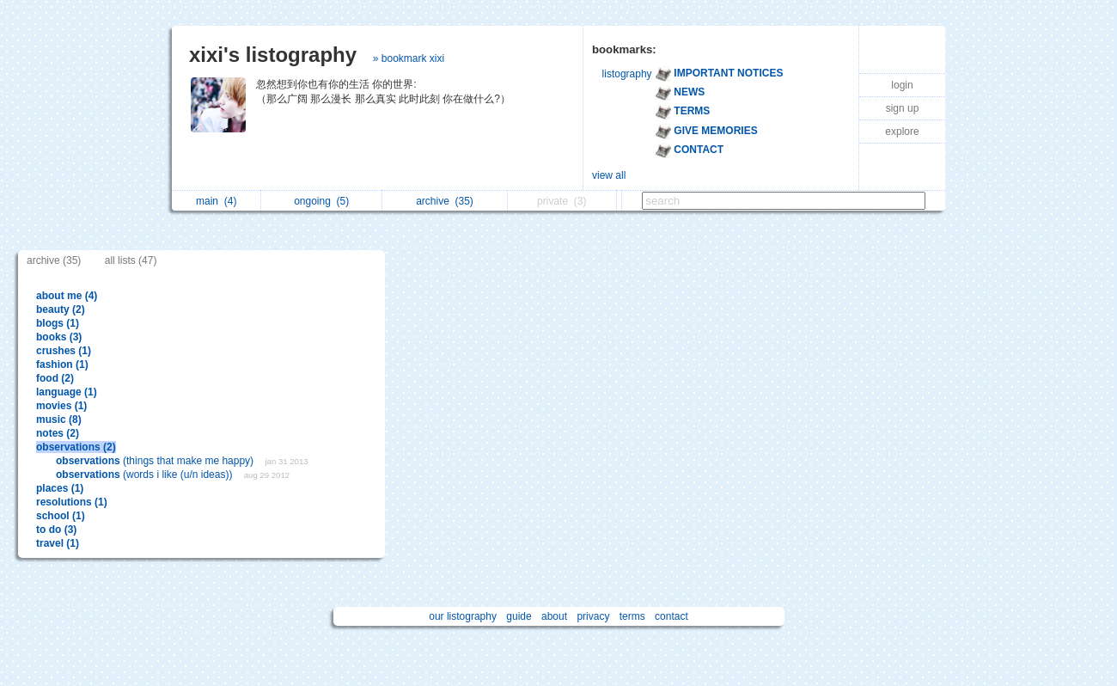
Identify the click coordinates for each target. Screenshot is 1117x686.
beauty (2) (60, 309)
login (902, 85)
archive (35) (54, 260)
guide (518, 616)
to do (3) (56, 530)
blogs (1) (57, 323)
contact (671, 616)
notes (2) (57, 433)
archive (444, 201)
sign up (902, 108)
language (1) (66, 392)
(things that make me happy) (156, 461)
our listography (463, 616)
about (554, 616)
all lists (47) (131, 260)
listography (627, 74)
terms (632, 616)
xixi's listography (273, 54)
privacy (593, 616)
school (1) (60, 516)
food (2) (55, 378)
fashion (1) (62, 364)
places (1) (59, 488)
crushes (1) (63, 351)
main (216, 201)
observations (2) (76, 447)
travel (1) (57, 543)
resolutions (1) (71, 502)
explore (902, 132)
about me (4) (66, 296)
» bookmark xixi (408, 58)
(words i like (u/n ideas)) (145, 475)
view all (609, 175)
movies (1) (61, 406)
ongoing (321, 201)
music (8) (59, 419)
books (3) (59, 337)
